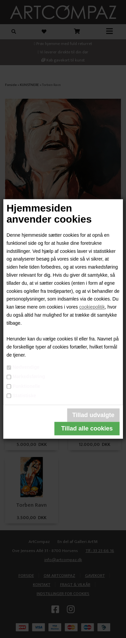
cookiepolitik (92, 307)
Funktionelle (26, 386)
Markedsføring (28, 376)
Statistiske (24, 395)
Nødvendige (25, 367)
